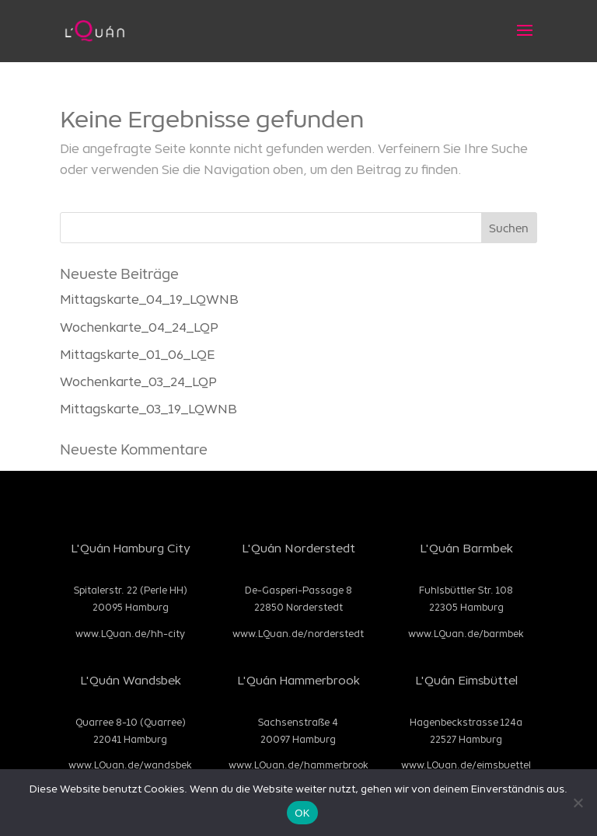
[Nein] (577, 802)
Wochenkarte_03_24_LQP (138, 381)
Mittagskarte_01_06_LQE (137, 354)
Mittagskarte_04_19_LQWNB (149, 298)
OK (302, 813)
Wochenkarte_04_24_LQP (139, 326)
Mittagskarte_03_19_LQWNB (148, 408)
